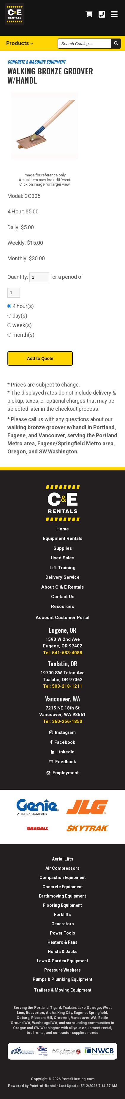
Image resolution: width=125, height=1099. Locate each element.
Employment (62, 772)
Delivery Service (62, 577)
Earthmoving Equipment (62, 896)
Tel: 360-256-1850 (62, 721)
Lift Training (62, 567)
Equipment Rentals (62, 538)
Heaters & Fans (62, 942)
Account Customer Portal (62, 617)
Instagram (62, 732)
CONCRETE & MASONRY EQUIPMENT (36, 62)
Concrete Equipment (62, 886)
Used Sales (62, 558)
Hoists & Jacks (62, 951)
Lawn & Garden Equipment (62, 960)
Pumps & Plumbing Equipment (62, 979)
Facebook (62, 742)
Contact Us (62, 596)
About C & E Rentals (62, 587)
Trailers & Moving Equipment (62, 990)
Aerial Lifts (62, 859)
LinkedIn (63, 752)
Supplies (62, 548)
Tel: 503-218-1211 (62, 686)
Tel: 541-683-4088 (62, 652)
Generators (62, 923)
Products (19, 43)
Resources (62, 606)
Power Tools (62, 933)
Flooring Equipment (62, 905)
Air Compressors (62, 868)
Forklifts (62, 914)
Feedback (62, 761)
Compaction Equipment (62, 877)
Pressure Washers (62, 970)
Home (62, 529)
